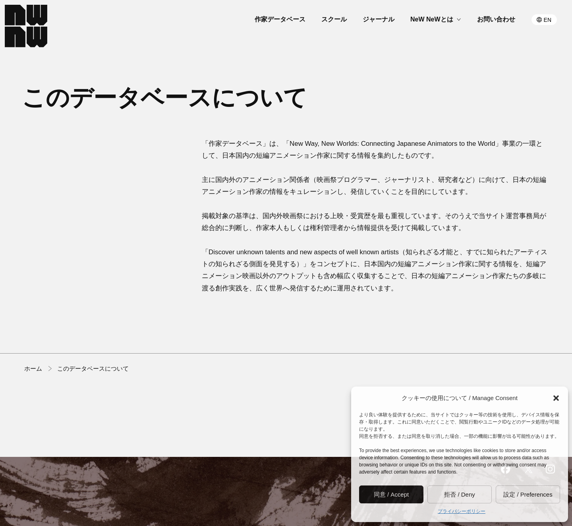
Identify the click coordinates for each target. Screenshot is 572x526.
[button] (556, 398)
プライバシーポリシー (461, 511)
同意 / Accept (391, 494)
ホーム (33, 369)
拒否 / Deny (459, 494)
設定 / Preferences (527, 494)
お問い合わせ (496, 19)
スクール (334, 19)
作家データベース (280, 19)
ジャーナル (378, 19)
